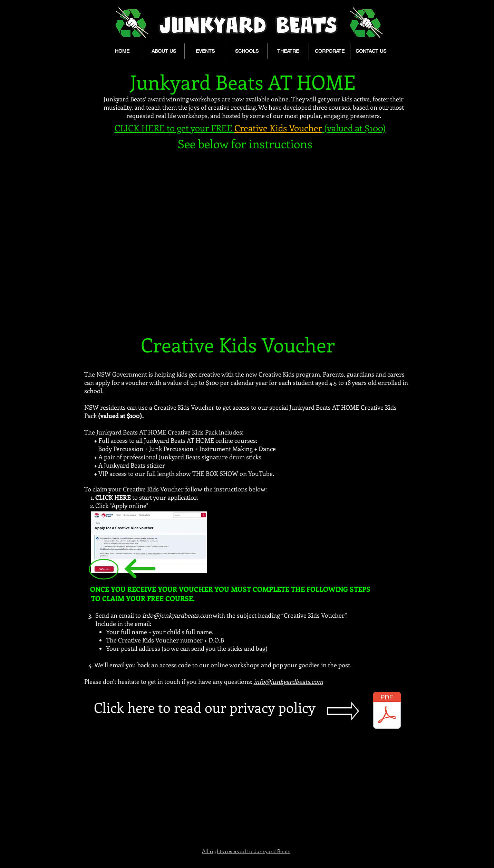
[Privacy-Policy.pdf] (387, 711)
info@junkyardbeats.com (177, 615)
